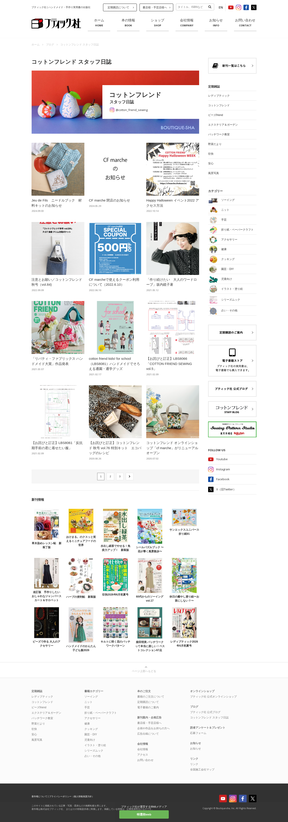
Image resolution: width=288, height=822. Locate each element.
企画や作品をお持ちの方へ (153, 728)
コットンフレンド (219, 105)
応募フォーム (198, 733)
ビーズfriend (215, 115)
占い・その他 (92, 756)
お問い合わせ (245, 22)
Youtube (222, 459)
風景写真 (213, 173)
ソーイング (91, 696)
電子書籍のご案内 (148, 707)
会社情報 (187, 22)
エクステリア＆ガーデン (223, 124)
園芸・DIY (90, 734)
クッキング (91, 729)
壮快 (211, 153)
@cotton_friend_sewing (132, 110)
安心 (211, 163)
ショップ (157, 22)
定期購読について (118, 7)
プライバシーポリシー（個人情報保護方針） (71, 796)
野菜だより (215, 144)
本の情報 (128, 22)
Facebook (223, 479)
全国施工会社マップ (202, 769)
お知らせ (216, 22)
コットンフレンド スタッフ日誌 (209, 717)
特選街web (144, 814)
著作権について (39, 796)
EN (221, 7)
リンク (194, 764)
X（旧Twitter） (226, 489)
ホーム (99, 22)
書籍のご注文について (150, 696)
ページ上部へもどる (144, 671)
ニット (88, 702)
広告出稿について (148, 733)
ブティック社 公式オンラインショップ (213, 696)
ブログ (50, 44)
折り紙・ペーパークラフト (100, 712)
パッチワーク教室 (219, 134)
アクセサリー (92, 718)
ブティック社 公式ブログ (205, 712)
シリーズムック (93, 750)
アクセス (142, 754)
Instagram (223, 469)
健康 (87, 723)
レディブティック (219, 95)
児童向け (89, 739)
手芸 (87, 707)
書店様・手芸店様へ (155, 7)
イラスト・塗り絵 (95, 745)
